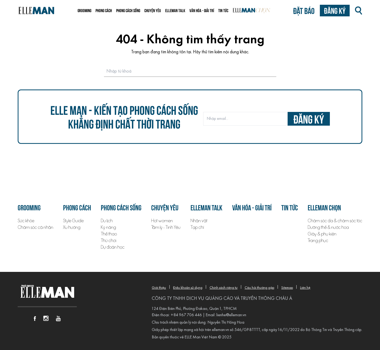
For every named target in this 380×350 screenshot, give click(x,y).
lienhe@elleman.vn (231, 315)
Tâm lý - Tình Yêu (165, 227)
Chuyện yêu (152, 10)
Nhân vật (199, 220)
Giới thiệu (159, 288)
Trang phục (318, 240)
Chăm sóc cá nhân (35, 227)
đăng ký (308, 119)
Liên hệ (305, 288)
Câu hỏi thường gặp (259, 288)
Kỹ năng (108, 227)
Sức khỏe (26, 220)
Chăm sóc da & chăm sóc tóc (335, 220)
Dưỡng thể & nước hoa (328, 227)
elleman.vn (220, 330)
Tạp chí (197, 227)
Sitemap (287, 288)
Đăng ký (334, 10)
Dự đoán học (113, 247)
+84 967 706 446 (186, 315)
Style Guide (73, 220)
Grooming (84, 10)
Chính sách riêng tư (224, 288)
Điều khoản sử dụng (187, 288)
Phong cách (104, 10)
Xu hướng (71, 227)
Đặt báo (304, 10)
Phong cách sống (128, 10)
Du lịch (107, 220)
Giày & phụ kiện (322, 234)
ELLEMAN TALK (175, 10)
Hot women (162, 220)
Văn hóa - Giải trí (201, 10)
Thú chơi (108, 240)
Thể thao (109, 234)
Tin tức (223, 10)
